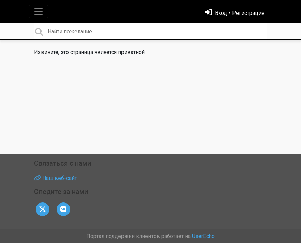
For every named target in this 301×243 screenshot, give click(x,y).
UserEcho (203, 236)
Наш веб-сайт (55, 178)
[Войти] (234, 13)
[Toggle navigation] (38, 11)
